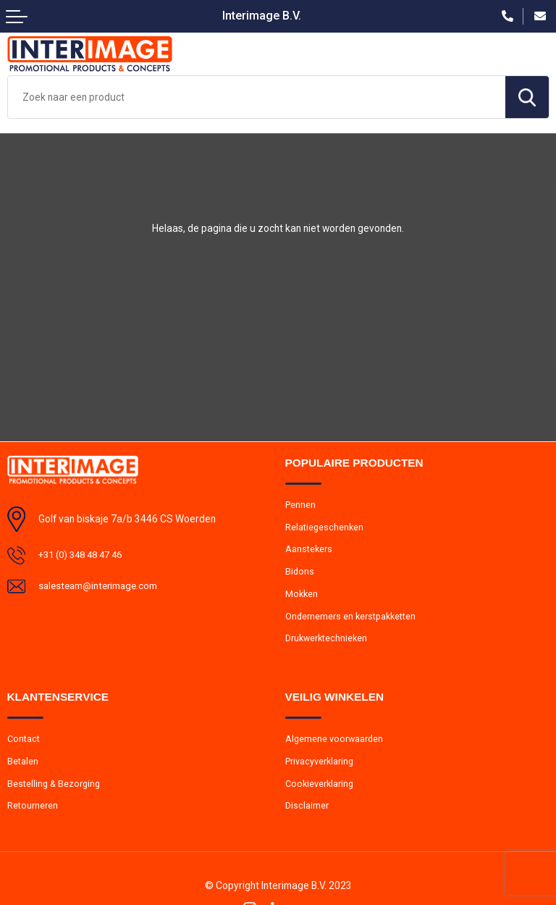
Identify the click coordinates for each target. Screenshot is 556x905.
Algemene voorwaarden (335, 743)
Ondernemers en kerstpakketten (352, 619)
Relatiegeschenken (325, 527)
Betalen (22, 765)
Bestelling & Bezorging (55, 788)
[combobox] (256, 97)
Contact (24, 743)
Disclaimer (307, 811)
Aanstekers (309, 550)
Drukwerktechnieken (328, 641)
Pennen (300, 504)
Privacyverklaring (320, 765)
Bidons (300, 573)
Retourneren (32, 811)
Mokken (302, 596)
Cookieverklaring (320, 788)
